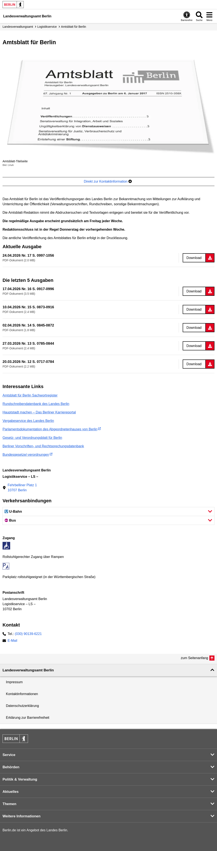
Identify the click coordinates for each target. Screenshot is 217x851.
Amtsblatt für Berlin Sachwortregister (30, 395)
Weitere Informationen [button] (21, 816)
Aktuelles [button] (11, 792)
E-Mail (12, 641)
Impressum (14, 682)
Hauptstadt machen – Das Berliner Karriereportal (39, 412)
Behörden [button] (11, 767)
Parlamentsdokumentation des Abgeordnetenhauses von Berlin (50, 429)
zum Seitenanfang (194, 658)
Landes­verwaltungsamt (18, 26)
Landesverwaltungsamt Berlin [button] (28, 670)
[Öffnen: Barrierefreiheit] (186, 16)
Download (194, 258)
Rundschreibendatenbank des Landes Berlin (36, 404)
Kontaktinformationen (22, 694)
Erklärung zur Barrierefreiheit (27, 717)
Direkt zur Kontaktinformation (108, 181)
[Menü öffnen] (209, 16)
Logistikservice (47, 26)
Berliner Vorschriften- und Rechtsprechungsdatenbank (43, 446)
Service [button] (9, 755)
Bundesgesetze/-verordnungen (26, 454)
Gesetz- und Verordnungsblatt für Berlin (32, 437)
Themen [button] (9, 804)
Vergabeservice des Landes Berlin (28, 421)
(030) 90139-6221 (28, 634)
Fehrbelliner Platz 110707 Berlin (22, 487)
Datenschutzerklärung (22, 706)
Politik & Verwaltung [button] (20, 779)
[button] (108, 511)
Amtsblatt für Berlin (73, 26)
